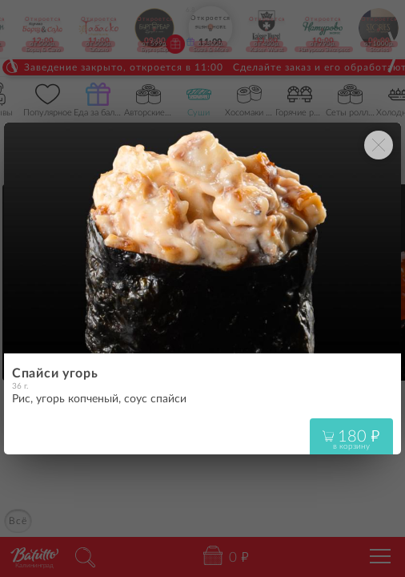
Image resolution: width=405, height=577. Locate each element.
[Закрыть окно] (378, 145)
